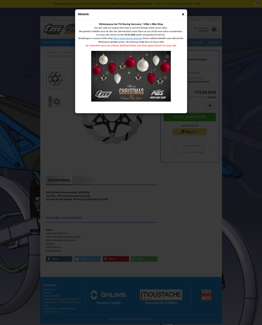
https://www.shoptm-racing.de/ (127, 38)
